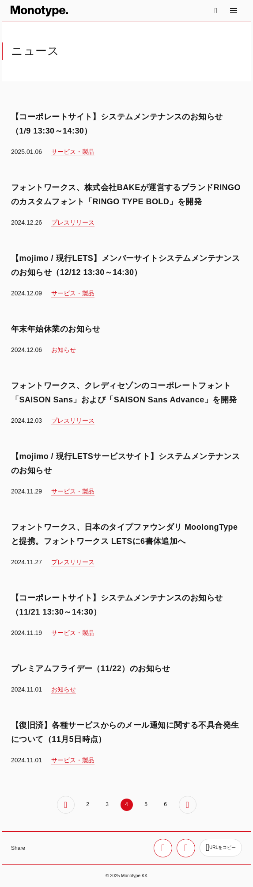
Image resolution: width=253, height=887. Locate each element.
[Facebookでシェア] (186, 848)
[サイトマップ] (233, 10)
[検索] (216, 10)
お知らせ (63, 350)
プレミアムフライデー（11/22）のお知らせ (90, 668)
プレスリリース (72, 222)
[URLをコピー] (221, 847)
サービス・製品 (72, 152)
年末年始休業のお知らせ (56, 329)
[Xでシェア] (163, 848)
